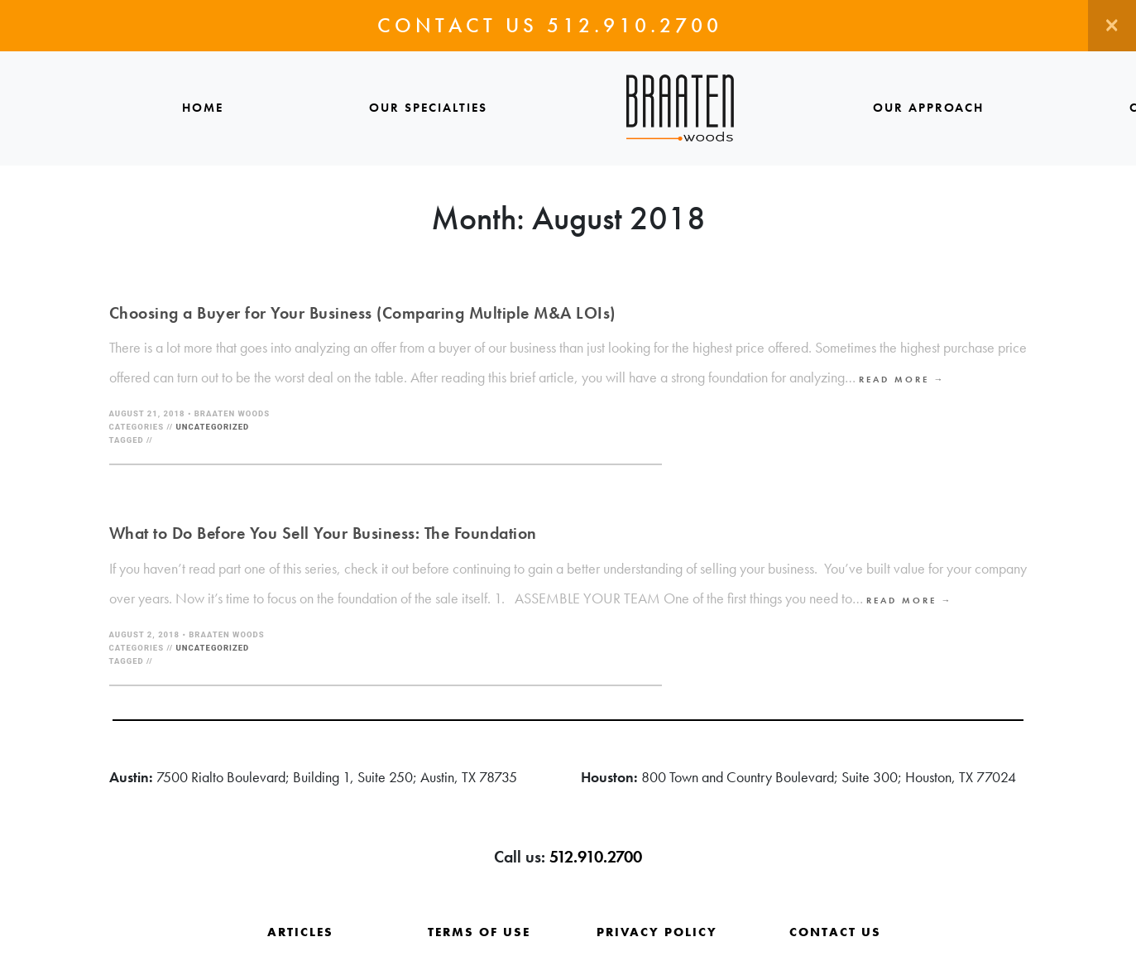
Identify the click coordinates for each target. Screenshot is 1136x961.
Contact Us (835, 932)
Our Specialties (428, 107)
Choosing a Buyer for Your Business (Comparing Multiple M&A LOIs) (362, 313)
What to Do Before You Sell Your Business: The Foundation (323, 533)
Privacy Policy (657, 932)
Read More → (902, 379)
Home (202, 107)
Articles (300, 932)
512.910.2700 (634, 25)
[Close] (1112, 25)
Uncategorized (213, 426)
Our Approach (928, 107)
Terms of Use (479, 932)
